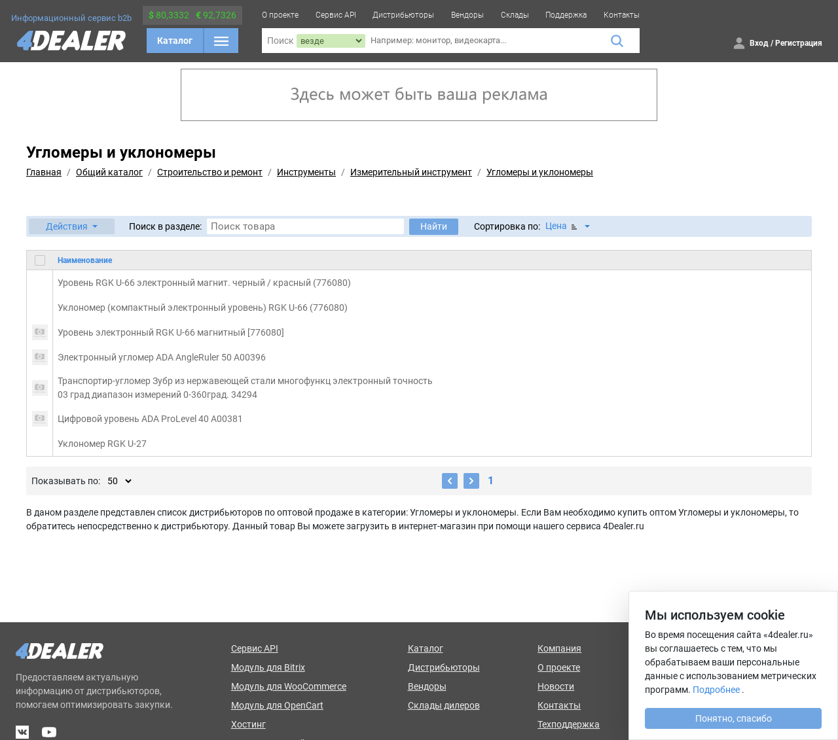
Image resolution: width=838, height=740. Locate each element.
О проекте (280, 15)
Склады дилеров (444, 705)
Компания (559, 648)
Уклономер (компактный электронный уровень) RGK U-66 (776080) (203, 307)
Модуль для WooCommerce (288, 686)
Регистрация (798, 43)
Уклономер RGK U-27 (102, 443)
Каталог (174, 40)
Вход (759, 43)
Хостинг (248, 724)
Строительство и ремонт (210, 172)
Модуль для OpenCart (277, 705)
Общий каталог (109, 172)
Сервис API (336, 15)
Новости (555, 686)
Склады (515, 15)
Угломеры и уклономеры (539, 172)
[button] (71, 226)
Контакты (622, 15)
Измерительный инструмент (411, 172)
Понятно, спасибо (733, 718)
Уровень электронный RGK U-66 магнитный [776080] (171, 332)
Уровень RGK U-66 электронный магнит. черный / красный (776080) (204, 282)
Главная (44, 172)
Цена (562, 226)
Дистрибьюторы (403, 15)
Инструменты (306, 172)
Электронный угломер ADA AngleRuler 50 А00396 (162, 357)
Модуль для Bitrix (268, 667)
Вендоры (467, 15)
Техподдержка (568, 724)
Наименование (85, 260)
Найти (433, 226)
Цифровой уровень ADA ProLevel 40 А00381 (150, 419)
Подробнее (716, 689)
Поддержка (566, 15)
